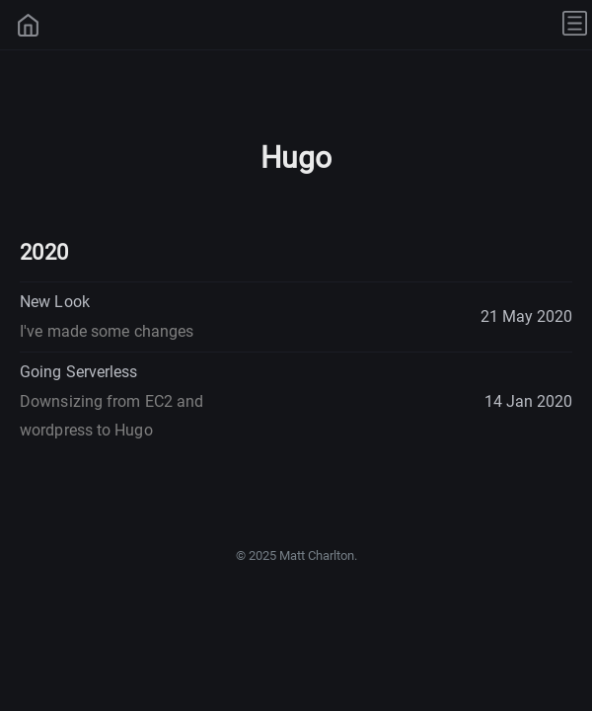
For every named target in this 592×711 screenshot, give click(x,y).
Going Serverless (111, 400)
